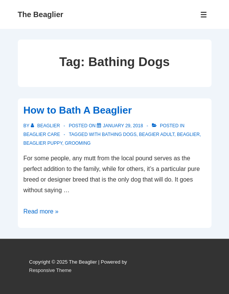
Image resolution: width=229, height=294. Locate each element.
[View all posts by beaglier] (46, 125)
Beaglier (188, 134)
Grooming (78, 143)
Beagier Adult (156, 134)
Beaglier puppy (43, 143)
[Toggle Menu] (203, 14)
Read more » (41, 211)
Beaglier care (42, 134)
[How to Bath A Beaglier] (123, 125)
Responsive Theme (50, 270)
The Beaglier (40, 14)
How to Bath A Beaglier (78, 110)
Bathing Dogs (119, 134)
